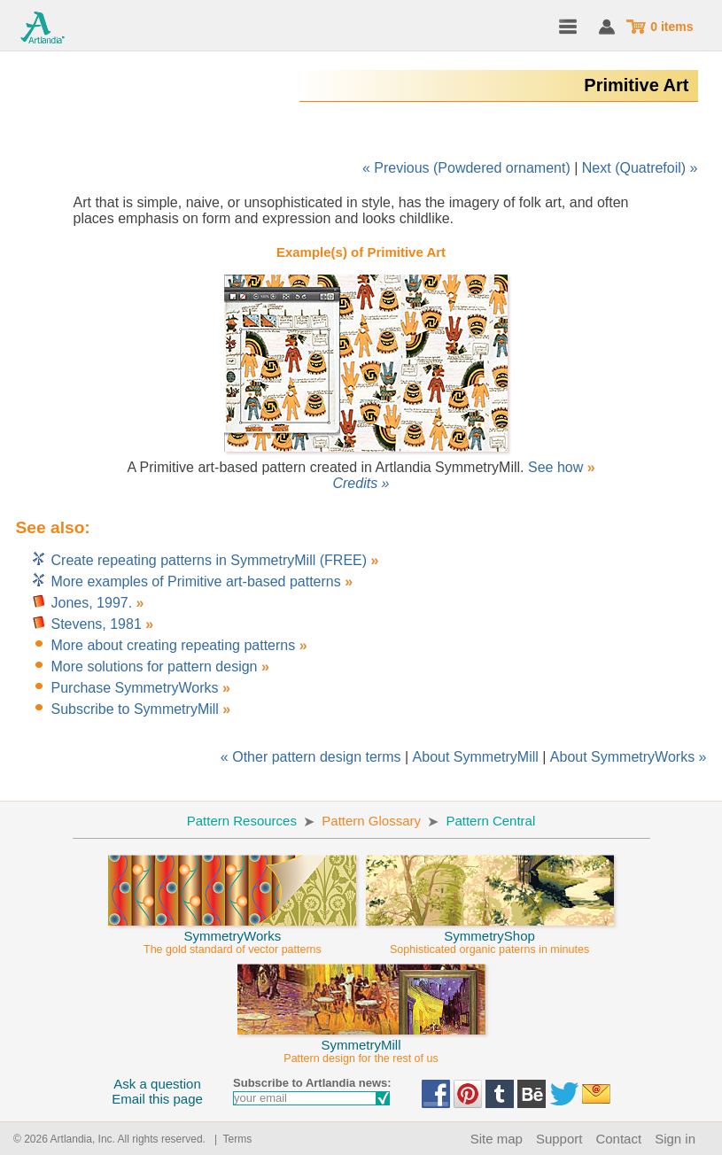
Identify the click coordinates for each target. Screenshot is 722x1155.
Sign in (675, 1138)
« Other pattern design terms (311, 756)
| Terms (230, 1139)
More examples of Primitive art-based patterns (196, 581)
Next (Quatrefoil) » (640, 167)
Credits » (360, 483)
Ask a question (156, 1083)
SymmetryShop (490, 934)
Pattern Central (490, 820)
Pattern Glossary (371, 820)
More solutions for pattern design (154, 666)
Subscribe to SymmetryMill (135, 709)
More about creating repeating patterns (173, 645)
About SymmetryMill (476, 756)
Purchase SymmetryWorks (135, 687)
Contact (618, 1138)
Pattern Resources (242, 820)
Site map (496, 1138)
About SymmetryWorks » (628, 756)
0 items (671, 26)
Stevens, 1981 (96, 624)
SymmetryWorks (232, 934)
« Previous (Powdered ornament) (466, 167)
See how (555, 467)
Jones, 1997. (92, 602)
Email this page (157, 1098)
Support (559, 1138)
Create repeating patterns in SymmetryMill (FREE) (211, 560)
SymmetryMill (361, 1043)
